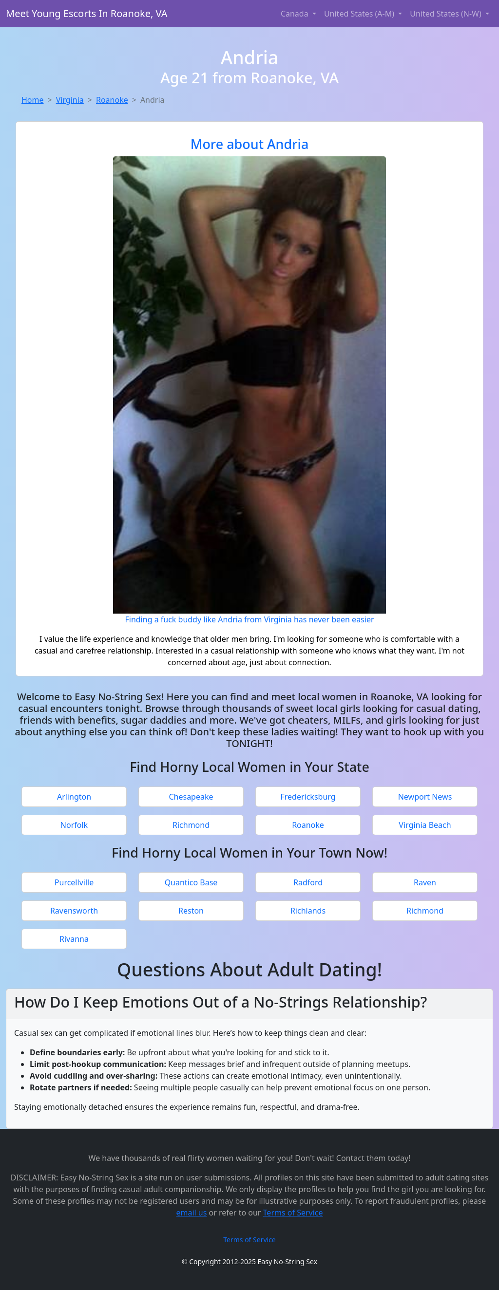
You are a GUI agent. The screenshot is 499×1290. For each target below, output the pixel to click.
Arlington (74, 796)
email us (191, 1212)
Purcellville (74, 882)
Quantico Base (191, 882)
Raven (425, 882)
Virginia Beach (425, 825)
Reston (191, 910)
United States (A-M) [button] (360, 13)
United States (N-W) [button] (446, 13)
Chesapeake (191, 796)
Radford (308, 882)
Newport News (425, 796)
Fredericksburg (307, 796)
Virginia (70, 99)
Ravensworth (74, 910)
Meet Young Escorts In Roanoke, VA (86, 13)
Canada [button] (295, 13)
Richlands (308, 910)
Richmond (191, 825)
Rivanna (74, 939)
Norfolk (74, 825)
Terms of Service (293, 1212)
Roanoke (112, 99)
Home (32, 99)
